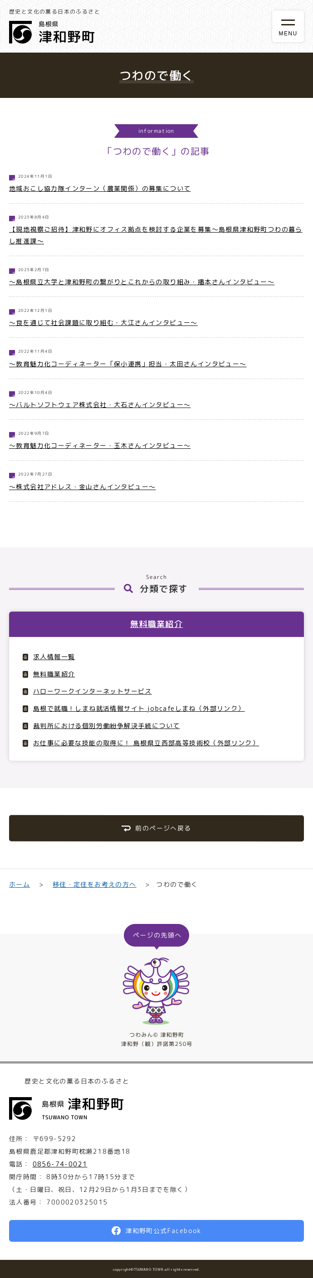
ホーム (19, 884)
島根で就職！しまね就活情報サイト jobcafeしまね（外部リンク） (139, 708)
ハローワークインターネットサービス (92, 691)
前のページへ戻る (163, 828)
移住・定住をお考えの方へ (94, 884)
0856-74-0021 (60, 1164)
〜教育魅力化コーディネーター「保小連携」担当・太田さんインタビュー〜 (128, 364)
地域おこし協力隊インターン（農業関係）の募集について (100, 188)
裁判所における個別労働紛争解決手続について (106, 725)
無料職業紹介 (156, 624)
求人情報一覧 (54, 656)
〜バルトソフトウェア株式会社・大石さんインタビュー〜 (100, 404)
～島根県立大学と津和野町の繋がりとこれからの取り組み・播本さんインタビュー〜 (141, 281)
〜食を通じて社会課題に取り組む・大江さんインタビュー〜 (103, 322)
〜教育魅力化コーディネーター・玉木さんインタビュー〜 (100, 445)
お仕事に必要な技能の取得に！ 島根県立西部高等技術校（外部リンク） (146, 743)
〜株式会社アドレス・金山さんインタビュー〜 (82, 486)
